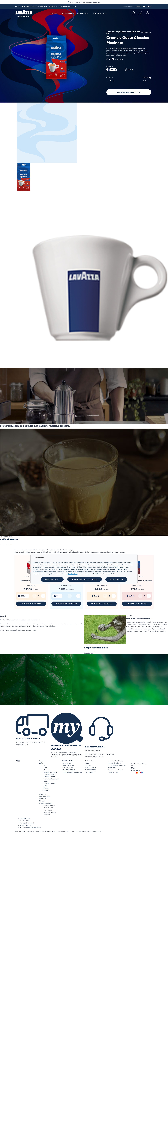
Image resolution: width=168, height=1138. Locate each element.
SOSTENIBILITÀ (67, 768)
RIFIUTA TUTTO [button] (116, 579)
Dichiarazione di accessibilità (30, 827)
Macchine (42, 794)
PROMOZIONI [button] (82, 13)
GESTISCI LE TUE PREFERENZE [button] (85, 579)
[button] (165, 2)
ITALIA (133, 768)
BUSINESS (147, 6)
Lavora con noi (90, 772)
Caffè (41, 763)
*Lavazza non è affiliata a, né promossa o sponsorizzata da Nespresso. (50, 810)
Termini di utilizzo (114, 763)
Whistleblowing (25, 825)
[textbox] (23, 596)
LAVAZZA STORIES (69, 765)
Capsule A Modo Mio (51, 772)
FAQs (87, 763)
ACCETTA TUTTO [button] (52, 579)
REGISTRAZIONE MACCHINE (42, 6)
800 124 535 (91, 770)
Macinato (47, 770)
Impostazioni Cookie (27, 823)
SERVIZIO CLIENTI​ (95, 747)
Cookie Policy (24, 821)
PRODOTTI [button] (54, 13)
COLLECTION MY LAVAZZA (65, 6)
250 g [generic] (95, 596)
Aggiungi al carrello (129, 92)
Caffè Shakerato (9, 539)
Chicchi (147, 78)
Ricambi (42, 801)
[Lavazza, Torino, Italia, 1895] (23, 13)
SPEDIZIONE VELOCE (28, 739)
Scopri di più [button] (6, 545)
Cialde (46, 788)
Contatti (88, 765)
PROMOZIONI (67, 763)
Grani (45, 768)
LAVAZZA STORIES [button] (99, 13)
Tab (45, 765)
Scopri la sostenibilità (96, 648)
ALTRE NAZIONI (136, 770)
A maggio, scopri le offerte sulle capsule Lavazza (85, 2)
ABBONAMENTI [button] (68, 13)
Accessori (42, 799)
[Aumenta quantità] (43, 596)
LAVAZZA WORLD (22, 6)
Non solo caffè (44, 796)
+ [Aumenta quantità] (113, 81)
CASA (138, 6)
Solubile (46, 790)
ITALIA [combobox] (133, 766)
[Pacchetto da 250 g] (111, 69)
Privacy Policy (25, 818)
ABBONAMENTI (67, 761)
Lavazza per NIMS (45, 803)
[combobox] (23, 596)
